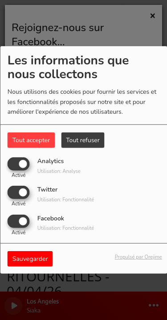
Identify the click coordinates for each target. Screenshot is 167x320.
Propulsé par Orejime (138, 256)
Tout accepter (31, 140)
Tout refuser (83, 140)
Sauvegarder (30, 258)
